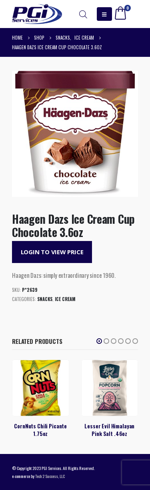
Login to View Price (52, 252)
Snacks (44, 299)
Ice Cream (65, 299)
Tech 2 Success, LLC (50, 476)
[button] (99, 341)
